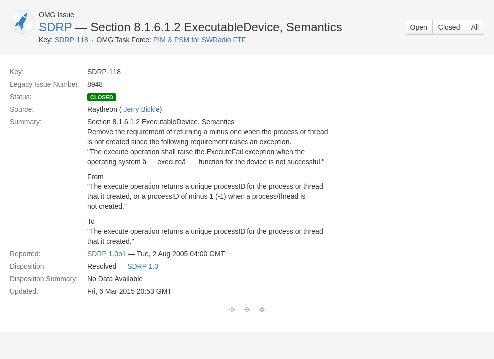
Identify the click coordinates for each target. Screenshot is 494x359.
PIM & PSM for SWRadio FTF (199, 40)
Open (418, 27)
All (475, 27)
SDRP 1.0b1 (106, 254)
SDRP (55, 27)
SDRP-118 (71, 40)
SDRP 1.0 (142, 266)
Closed (449, 27)
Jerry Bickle (141, 109)
